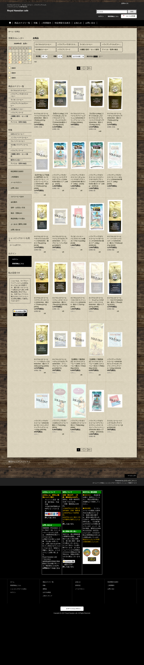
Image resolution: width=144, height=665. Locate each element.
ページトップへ (132, 475)
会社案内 (14, 202)
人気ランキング (47, 595)
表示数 (38, 56)
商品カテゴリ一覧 (48, 582)
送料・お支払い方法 (18, 208)
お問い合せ (15, 188)
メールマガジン (16, 182)
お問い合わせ (15, 230)
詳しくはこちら (50, 517)
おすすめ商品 (47, 592)
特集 (44, 585)
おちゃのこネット (130, 481)
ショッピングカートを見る (18, 589)
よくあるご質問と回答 (19, 224)
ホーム (12, 582)
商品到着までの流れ (18, 219)
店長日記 (78, 585)
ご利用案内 (15, 177)
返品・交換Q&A (16, 213)
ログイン (101, 16)
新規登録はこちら (113, 16)
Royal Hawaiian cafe (17, 10)
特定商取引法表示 (17, 171)
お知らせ (78, 582)
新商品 (45, 589)
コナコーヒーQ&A (17, 197)
